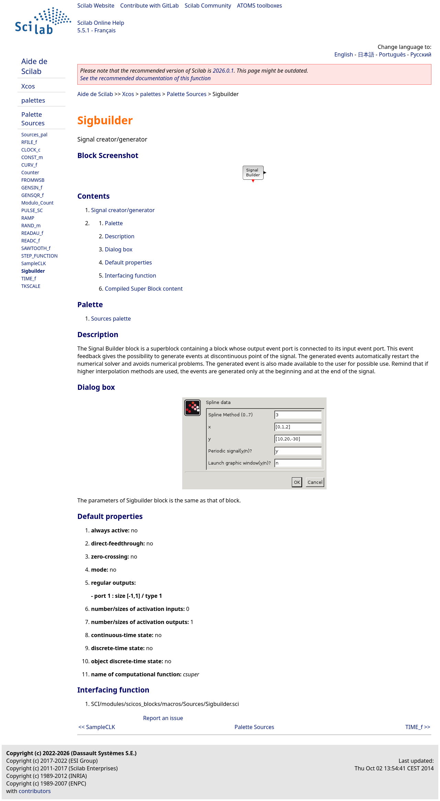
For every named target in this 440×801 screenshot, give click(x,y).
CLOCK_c (31, 149)
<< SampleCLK (96, 727)
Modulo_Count (37, 202)
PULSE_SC (32, 210)
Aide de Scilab (34, 66)
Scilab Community (208, 5)
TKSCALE (30, 286)
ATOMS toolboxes (259, 5)
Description (119, 236)
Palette (114, 223)
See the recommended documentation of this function (145, 78)
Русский (420, 54)
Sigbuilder (33, 271)
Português (392, 54)
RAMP (27, 218)
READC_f (30, 240)
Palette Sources (33, 118)
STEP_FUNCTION (39, 255)
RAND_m (31, 225)
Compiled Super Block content (144, 288)
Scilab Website (95, 5)
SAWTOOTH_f (36, 248)
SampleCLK (33, 263)
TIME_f (28, 278)
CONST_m (32, 157)
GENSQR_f (32, 195)
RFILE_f (29, 142)
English (343, 54)
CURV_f (29, 165)
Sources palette (111, 318)
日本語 (366, 54)
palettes (33, 100)
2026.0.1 (223, 70)
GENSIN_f (31, 187)
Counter (30, 172)
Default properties (128, 262)
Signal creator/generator (123, 210)
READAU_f (32, 233)
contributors (35, 791)
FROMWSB (32, 180)
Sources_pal (34, 134)
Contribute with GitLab (149, 5)
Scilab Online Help (100, 23)
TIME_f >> (417, 727)
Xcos (28, 86)
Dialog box (118, 249)
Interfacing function (130, 275)
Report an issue (163, 718)
